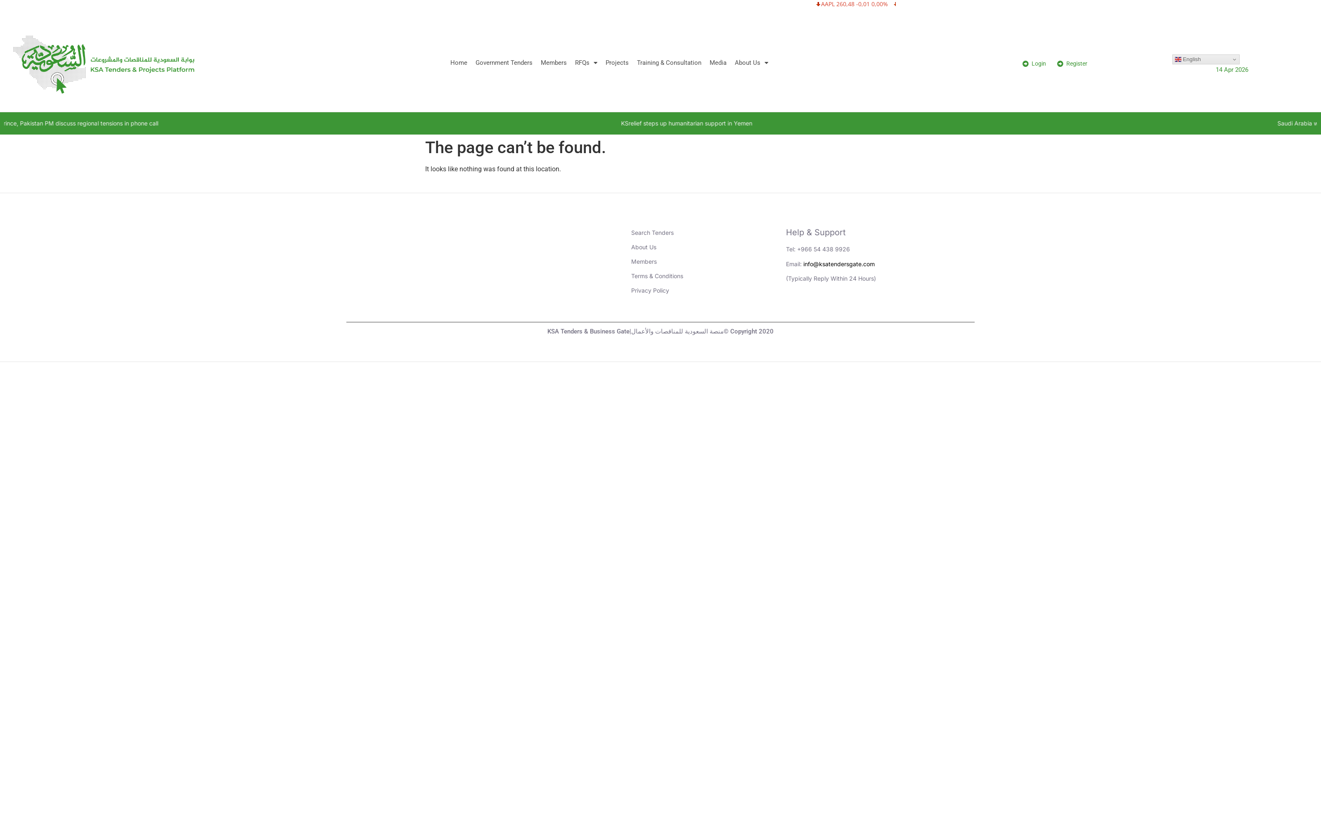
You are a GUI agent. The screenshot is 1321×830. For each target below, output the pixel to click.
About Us (751, 63)
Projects (617, 62)
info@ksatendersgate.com (839, 263)
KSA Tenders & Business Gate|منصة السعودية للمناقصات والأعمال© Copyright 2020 (660, 331)
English (1188, 59)
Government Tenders (504, 62)
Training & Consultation (669, 62)
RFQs (586, 63)
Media (718, 62)
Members (554, 62)
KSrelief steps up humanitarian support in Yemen (714, 123)
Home (458, 62)
